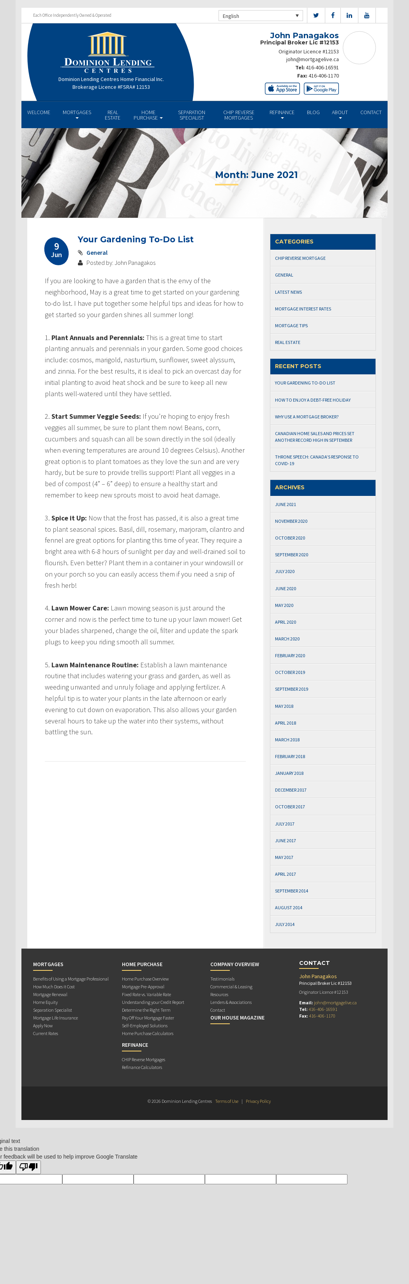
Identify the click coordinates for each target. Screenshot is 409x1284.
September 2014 (291, 891)
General (97, 252)
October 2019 (290, 672)
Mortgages (77, 114)
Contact (371, 112)
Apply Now (43, 1025)
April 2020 (285, 622)
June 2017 (285, 840)
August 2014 (288, 907)
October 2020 (290, 538)
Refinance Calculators (142, 1067)
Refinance (282, 114)
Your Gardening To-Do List (136, 239)
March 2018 (287, 740)
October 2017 (290, 807)
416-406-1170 (324, 74)
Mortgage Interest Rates (303, 309)
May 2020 (284, 605)
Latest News (288, 292)
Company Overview (234, 964)
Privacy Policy (258, 1101)
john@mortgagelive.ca (312, 59)
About (340, 114)
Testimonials (222, 979)
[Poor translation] (28, 1167)
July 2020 (284, 571)
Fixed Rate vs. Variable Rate (146, 994)
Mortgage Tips (291, 325)
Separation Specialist (191, 115)
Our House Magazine (237, 1017)
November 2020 (291, 521)
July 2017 (284, 824)
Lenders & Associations (231, 1002)
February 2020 (290, 655)
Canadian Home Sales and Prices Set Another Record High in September (314, 436)
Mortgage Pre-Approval (143, 986)
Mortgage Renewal (50, 994)
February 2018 (290, 756)
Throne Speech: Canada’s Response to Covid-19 (317, 460)
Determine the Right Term (146, 1010)
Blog (313, 112)
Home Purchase (148, 115)
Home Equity (45, 1002)
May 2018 (284, 706)
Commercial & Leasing (231, 986)
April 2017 (285, 874)
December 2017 (291, 790)
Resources (219, 994)
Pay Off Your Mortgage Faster (148, 1018)
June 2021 (285, 504)
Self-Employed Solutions (144, 1025)
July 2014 (284, 924)
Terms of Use (226, 1101)
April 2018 (285, 723)
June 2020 (285, 588)
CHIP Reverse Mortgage (300, 258)
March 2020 (287, 639)
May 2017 (284, 857)
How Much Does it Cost (54, 986)
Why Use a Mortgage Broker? (306, 417)
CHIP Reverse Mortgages (238, 115)
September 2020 (291, 554)
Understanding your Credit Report (153, 1002)
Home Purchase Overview (145, 979)
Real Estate (112, 115)
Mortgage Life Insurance (55, 1018)
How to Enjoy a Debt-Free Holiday (313, 400)
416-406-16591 (322, 67)
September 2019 (291, 689)
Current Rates (45, 1033)
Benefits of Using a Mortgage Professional (71, 979)
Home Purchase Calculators (147, 1033)
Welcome (38, 112)
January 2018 (289, 773)
